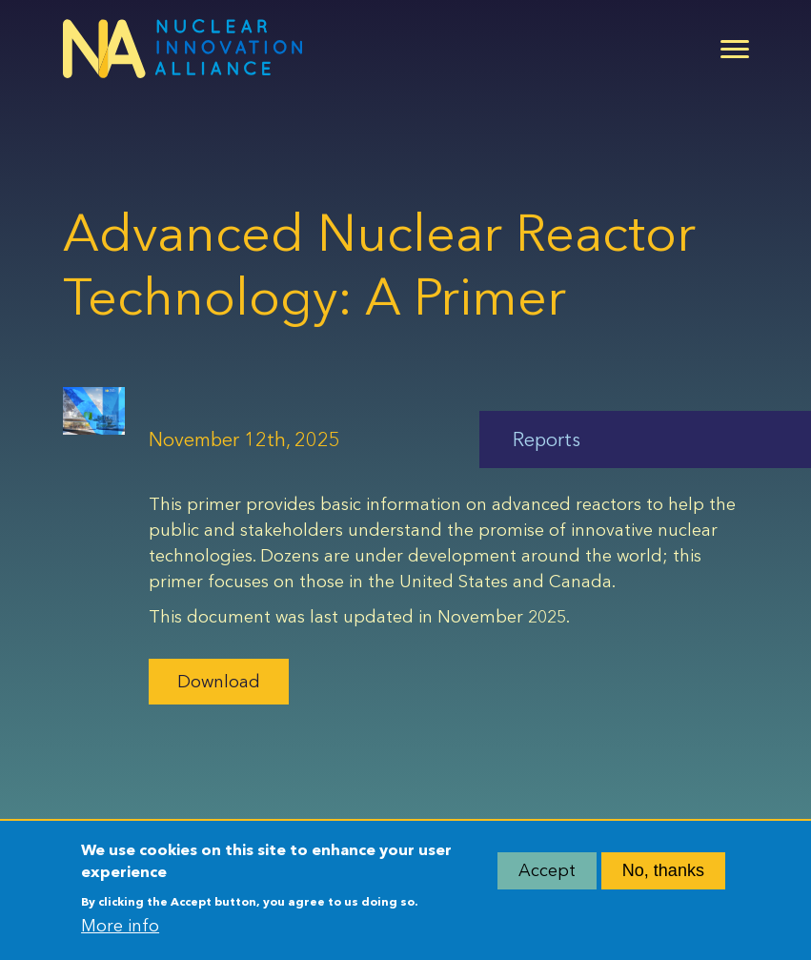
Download (218, 681)
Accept (547, 875)
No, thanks (663, 875)
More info (120, 930)
